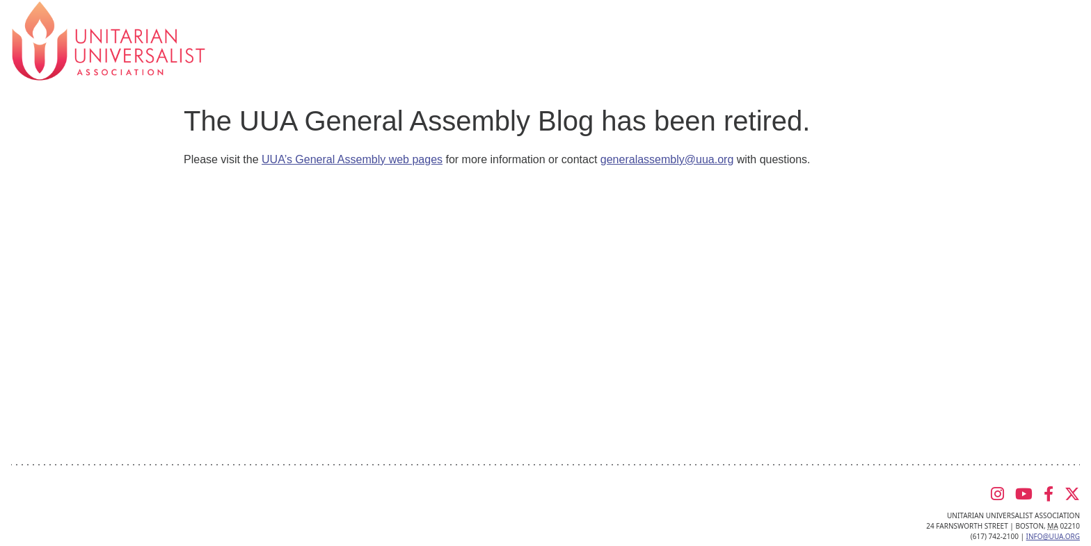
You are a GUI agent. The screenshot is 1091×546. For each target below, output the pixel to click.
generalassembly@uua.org (666, 159)
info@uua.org (1053, 536)
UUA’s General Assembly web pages (352, 159)
